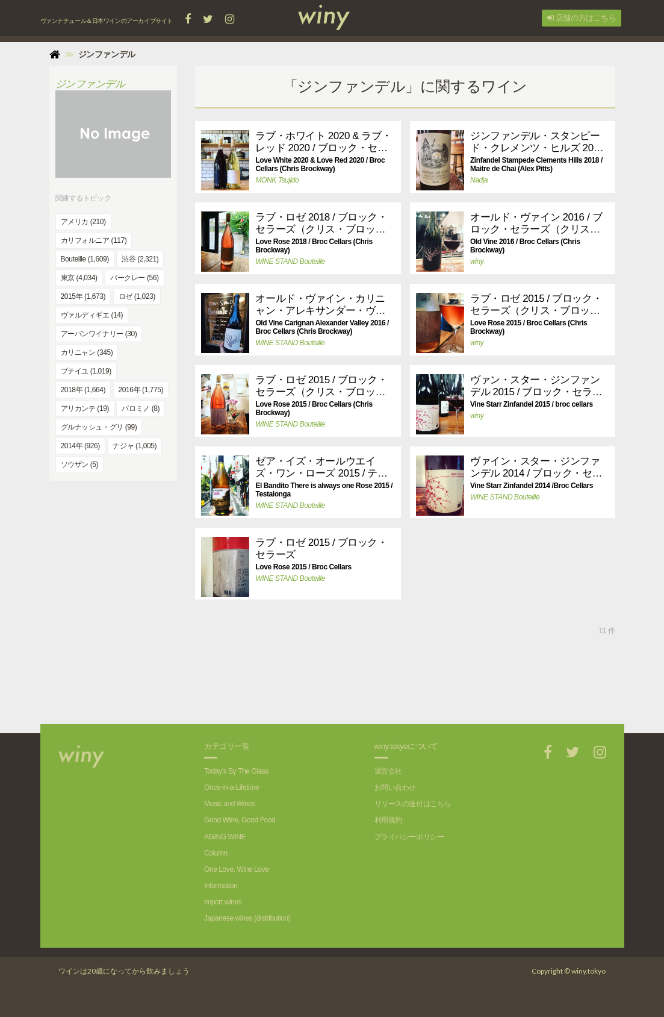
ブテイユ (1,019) (86, 371)
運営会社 (388, 771)
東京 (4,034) (79, 278)
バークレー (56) (134, 278)
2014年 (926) (80, 446)
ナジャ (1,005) (135, 446)
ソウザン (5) (80, 464)
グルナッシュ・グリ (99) (99, 427)
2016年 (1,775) (141, 390)
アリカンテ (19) (85, 408)
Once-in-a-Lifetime (231, 787)
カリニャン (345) (87, 352)
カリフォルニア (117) (94, 240)
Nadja (479, 180)
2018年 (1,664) (83, 390)
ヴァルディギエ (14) (92, 315)
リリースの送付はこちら (412, 804)
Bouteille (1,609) (85, 259)
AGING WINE (225, 837)
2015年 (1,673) (83, 296)
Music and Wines (229, 804)
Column (216, 853)
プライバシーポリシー (409, 837)
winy (476, 261)
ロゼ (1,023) (137, 296)
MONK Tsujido (277, 180)
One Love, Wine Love (236, 869)
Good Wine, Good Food (239, 820)
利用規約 (388, 820)
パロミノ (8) (141, 408)
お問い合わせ (395, 787)
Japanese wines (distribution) (247, 918)
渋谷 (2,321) (140, 259)
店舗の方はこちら (581, 17)
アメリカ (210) (83, 221)
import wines (222, 902)
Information (220, 885)
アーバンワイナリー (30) (99, 334)
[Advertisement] (405, 682)
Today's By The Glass (236, 771)
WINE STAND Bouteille (289, 261)
